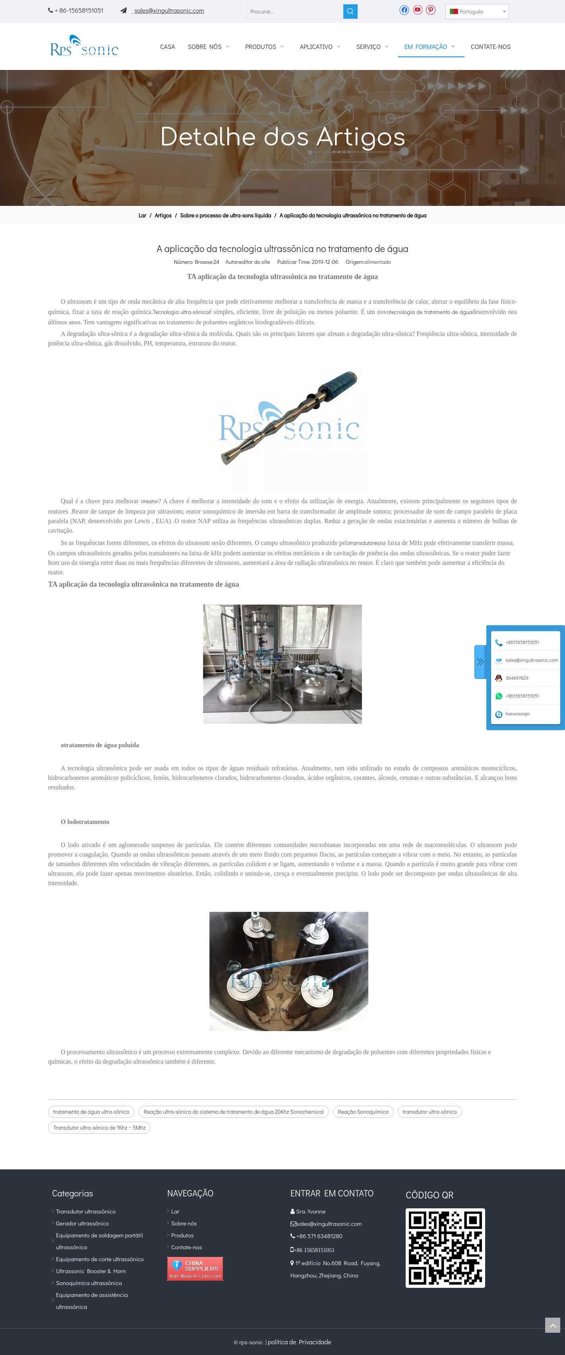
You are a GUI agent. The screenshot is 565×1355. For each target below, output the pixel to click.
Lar (175, 1211)
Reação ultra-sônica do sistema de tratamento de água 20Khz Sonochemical (234, 1111)
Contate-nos (186, 1247)
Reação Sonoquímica (363, 1111)
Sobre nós (184, 1223)
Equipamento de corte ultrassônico (100, 1259)
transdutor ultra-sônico (430, 1111)
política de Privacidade (299, 1342)
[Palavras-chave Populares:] (350, 11)
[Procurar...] (295, 11)
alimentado (377, 262)
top (552, 1325)
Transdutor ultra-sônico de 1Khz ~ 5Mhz (99, 1127)
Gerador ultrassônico (82, 1223)
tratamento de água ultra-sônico (91, 1111)
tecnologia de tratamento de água (431, 312)
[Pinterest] (430, 9)
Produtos (182, 1235)
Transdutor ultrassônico (86, 1211)
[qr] (445, 1248)
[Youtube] (417, 9)
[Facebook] (404, 9)
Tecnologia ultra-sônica (181, 312)
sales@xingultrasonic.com (169, 10)
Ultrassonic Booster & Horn (91, 1271)
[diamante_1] (195, 1269)
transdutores (365, 543)
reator (151, 501)
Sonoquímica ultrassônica (89, 1283)
